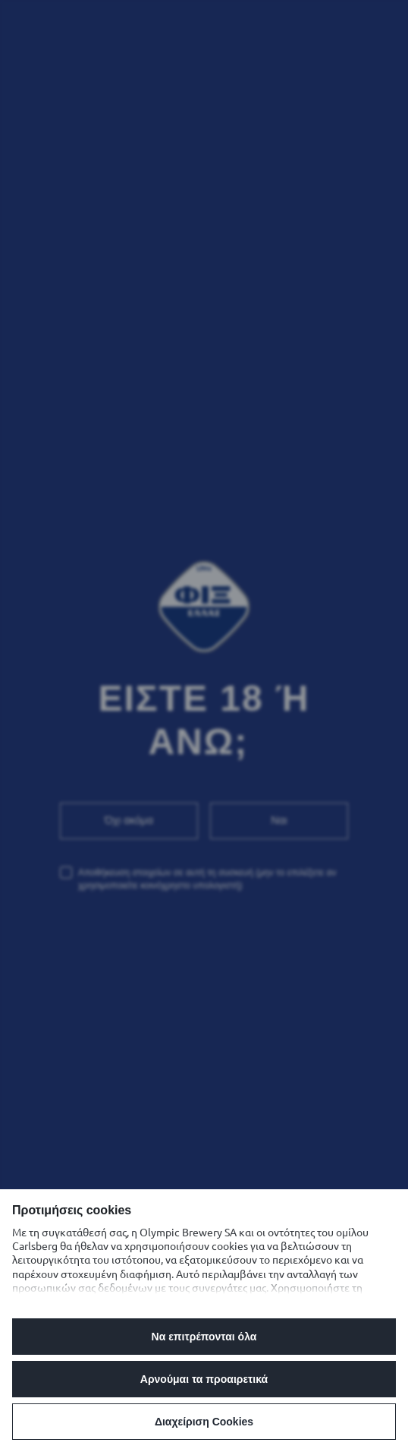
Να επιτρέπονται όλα (204, 1336)
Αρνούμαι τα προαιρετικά (204, 1379)
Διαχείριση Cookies (204, 1422)
